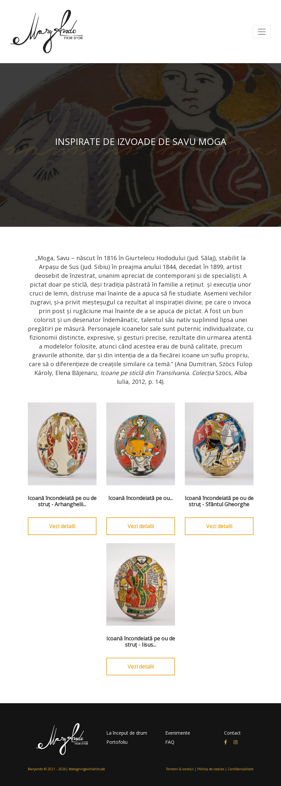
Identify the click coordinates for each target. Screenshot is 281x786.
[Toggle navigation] (262, 31)
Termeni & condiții (180, 769)
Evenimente (177, 733)
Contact (232, 733)
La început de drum (126, 733)
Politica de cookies (210, 769)
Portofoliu (117, 742)
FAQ (169, 742)
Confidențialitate (241, 769)
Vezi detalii (62, 526)
